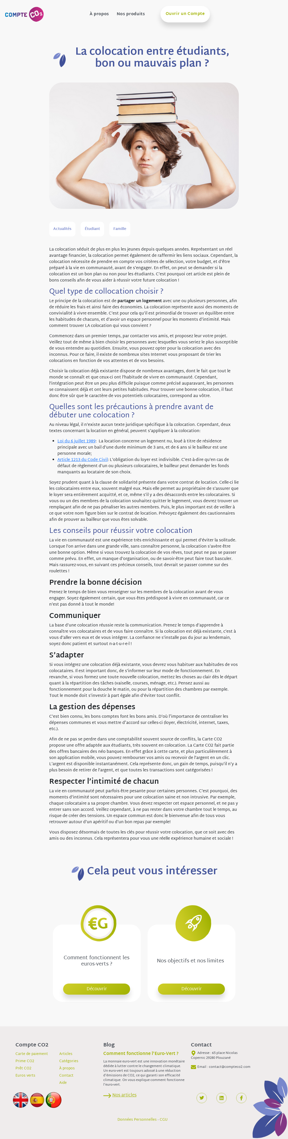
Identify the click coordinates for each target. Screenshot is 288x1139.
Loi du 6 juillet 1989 (76, 441)
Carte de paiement (31, 1054)
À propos (99, 14)
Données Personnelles (137, 1120)
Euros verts (25, 1075)
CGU (164, 1120)
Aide (63, 1083)
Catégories (68, 1061)
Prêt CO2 (23, 1068)
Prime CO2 (24, 1061)
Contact (66, 1075)
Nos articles (124, 1095)
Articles (65, 1054)
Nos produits (131, 14)
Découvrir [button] (97, 989)
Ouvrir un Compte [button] (185, 14)
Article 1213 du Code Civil (82, 460)
